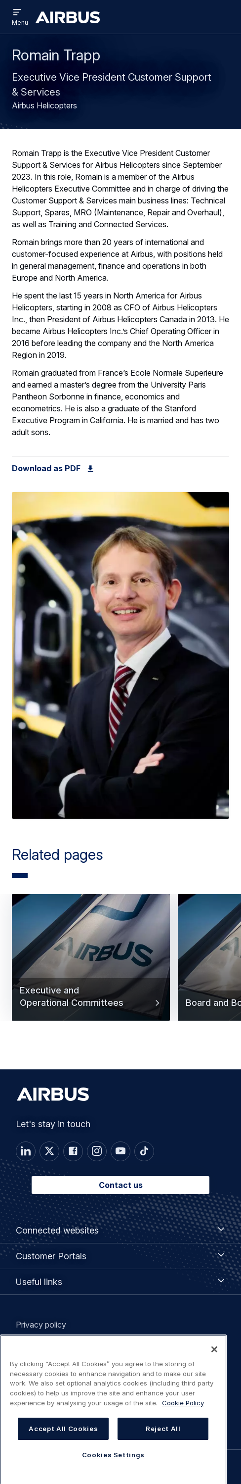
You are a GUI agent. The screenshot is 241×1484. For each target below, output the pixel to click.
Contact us (121, 1185)
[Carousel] (120, 975)
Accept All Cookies (63, 1436)
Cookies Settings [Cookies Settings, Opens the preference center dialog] (113, 1462)
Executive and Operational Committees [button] (91, 996)
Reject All (163, 1436)
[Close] (214, 1357)
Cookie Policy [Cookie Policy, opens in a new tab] (183, 1410)
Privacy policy (41, 1325)
